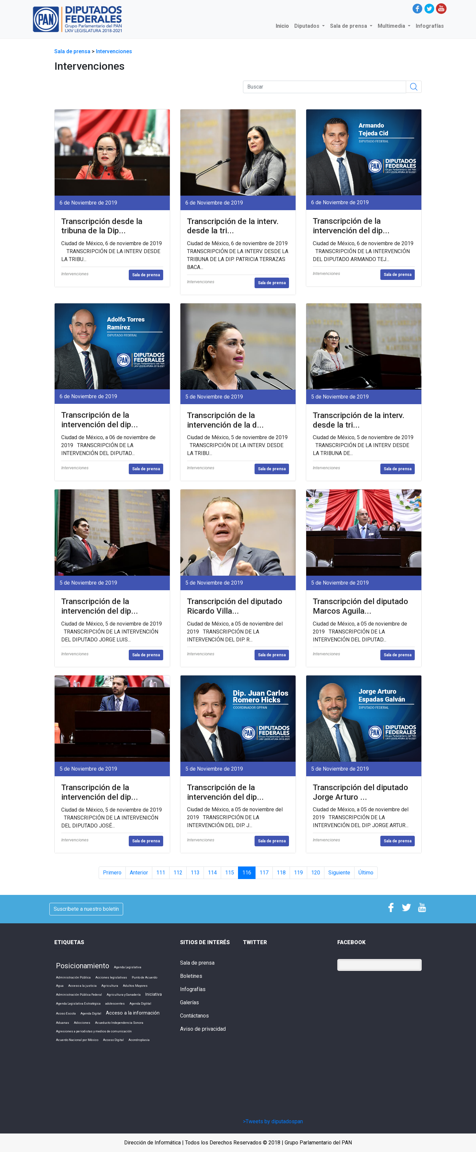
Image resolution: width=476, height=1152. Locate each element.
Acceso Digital (113, 1040)
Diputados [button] (307, 26)
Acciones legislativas (111, 977)
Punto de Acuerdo (144, 977)
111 (160, 872)
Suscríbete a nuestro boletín (86, 909)
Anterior (139, 872)
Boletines (191, 976)
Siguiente (339, 872)
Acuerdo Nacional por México (77, 1040)
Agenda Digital (90, 1013)
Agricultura (109, 985)
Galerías (189, 1002)
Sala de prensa (73, 51)
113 (195, 872)
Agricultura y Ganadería (124, 994)
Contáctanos (194, 1016)
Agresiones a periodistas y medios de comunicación (94, 1031)
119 (298, 872)
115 (229, 872)
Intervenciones (114, 51)
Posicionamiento (82, 966)
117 (264, 872)
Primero (112, 872)
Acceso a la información (133, 1013)
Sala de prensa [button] (349, 26)
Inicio (284, 25)
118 (281, 872)
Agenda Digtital (140, 1003)
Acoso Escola (66, 1013)
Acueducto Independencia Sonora (119, 1022)
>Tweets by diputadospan (273, 1121)
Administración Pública (73, 977)
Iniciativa (153, 994)
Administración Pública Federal (79, 994)
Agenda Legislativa (127, 967)
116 (246, 872)
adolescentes (115, 1003)
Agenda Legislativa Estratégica (78, 1003)
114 (212, 872)
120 (315, 872)
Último (365, 872)
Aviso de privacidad (203, 1029)
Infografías (430, 26)
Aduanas (62, 1022)
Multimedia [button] (392, 26)
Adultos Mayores (135, 985)
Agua (60, 985)
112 (177, 872)
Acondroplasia (139, 1040)
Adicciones (82, 1022)
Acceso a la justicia (82, 985)
